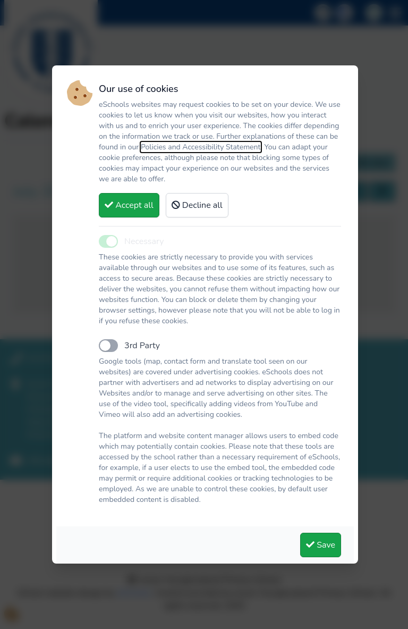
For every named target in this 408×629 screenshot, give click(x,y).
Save (320, 545)
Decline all (197, 205)
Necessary (144, 241)
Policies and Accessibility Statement (201, 147)
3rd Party (142, 345)
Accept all (129, 205)
